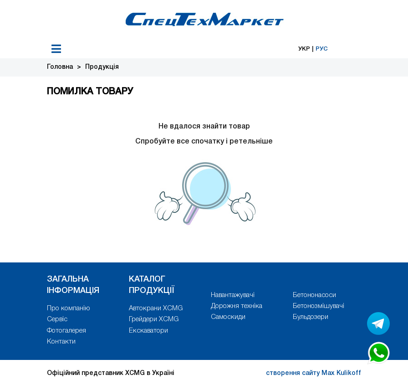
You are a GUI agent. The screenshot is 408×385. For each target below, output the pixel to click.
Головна (60, 67)
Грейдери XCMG (153, 319)
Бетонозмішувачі (318, 306)
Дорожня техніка (236, 306)
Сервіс (57, 319)
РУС (322, 48)
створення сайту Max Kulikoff (313, 373)
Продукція (102, 67)
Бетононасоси (314, 295)
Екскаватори (148, 331)
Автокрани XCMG (156, 308)
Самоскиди (228, 317)
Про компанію (68, 308)
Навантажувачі (233, 295)
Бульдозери (310, 317)
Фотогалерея (66, 331)
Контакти (61, 342)
